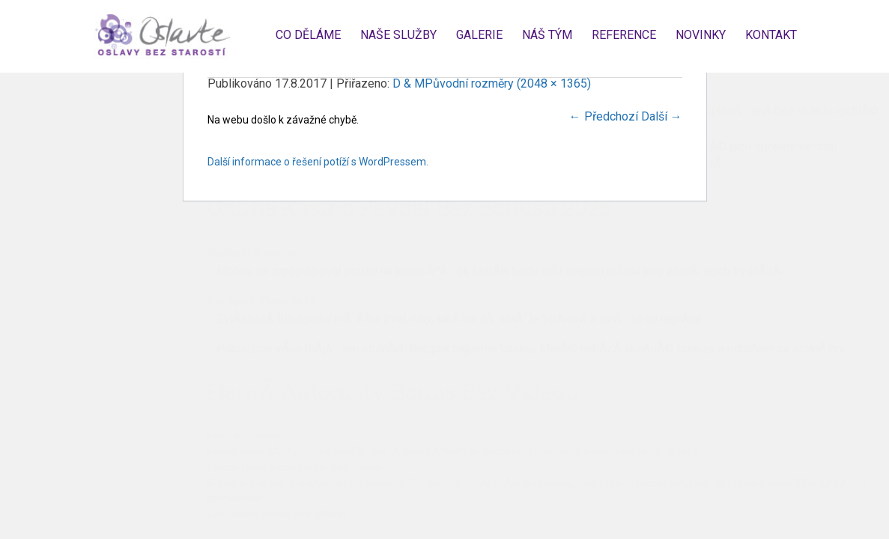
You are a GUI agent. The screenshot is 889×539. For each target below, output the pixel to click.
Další (661, 116)
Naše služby (398, 35)
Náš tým (547, 35)
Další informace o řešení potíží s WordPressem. (317, 162)
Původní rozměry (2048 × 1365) (508, 83)
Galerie (479, 35)
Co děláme (308, 35)
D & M (408, 83)
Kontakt (771, 35)
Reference (624, 35)
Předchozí (603, 116)
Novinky (701, 35)
